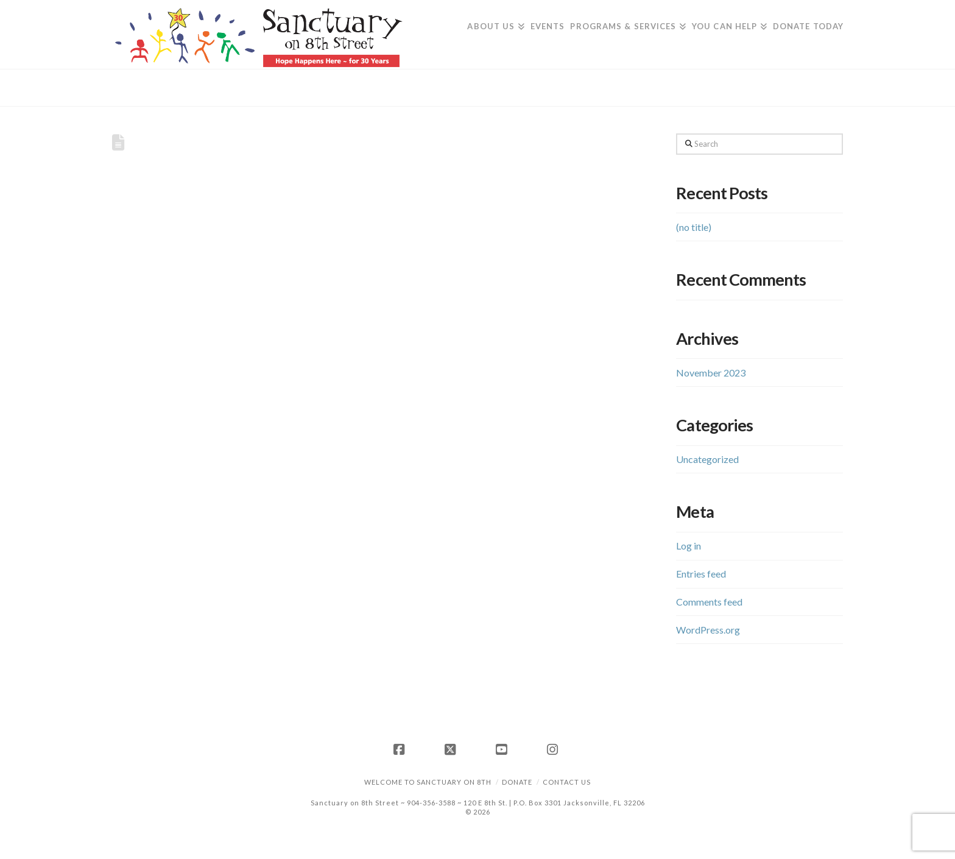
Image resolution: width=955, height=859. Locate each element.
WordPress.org (708, 629)
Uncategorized (707, 459)
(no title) (693, 227)
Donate (517, 782)
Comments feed (709, 601)
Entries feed (701, 573)
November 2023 (710, 372)
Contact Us (567, 782)
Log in (688, 545)
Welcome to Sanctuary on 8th (428, 782)
